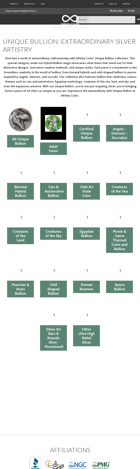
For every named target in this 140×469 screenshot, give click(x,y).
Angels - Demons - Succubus (119, 133)
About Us (113, 4)
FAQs (43, 4)
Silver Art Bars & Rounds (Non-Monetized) (54, 338)
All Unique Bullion (20, 141)
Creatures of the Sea (119, 189)
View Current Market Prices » (21, 11)
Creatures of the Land (20, 235)
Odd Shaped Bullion (53, 289)
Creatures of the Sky (53, 233)
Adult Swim (53, 148)
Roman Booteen (86, 286)
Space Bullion (119, 286)
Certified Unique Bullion (86, 133)
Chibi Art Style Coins (86, 191)
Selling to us (29, 4)
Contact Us (99, 4)
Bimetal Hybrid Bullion (20, 191)
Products (14, 4)
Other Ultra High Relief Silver (86, 335)
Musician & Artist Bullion (20, 289)
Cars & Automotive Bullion (54, 191)
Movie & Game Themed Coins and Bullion (119, 240)
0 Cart (131, 10)
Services (126, 4)
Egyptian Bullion (86, 233)
